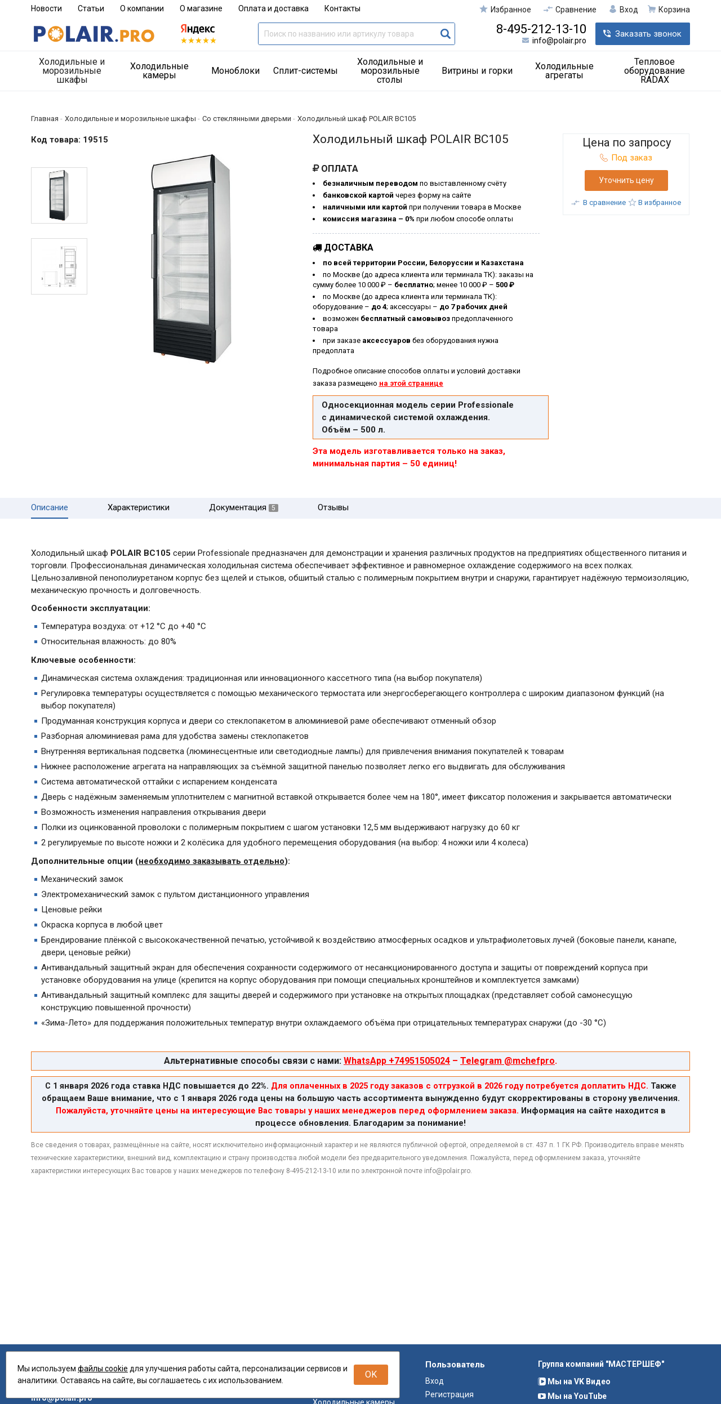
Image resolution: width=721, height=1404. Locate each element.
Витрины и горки (477, 70)
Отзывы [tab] (333, 507)
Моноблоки (235, 70)
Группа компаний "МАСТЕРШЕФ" (601, 1384)
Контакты (342, 8)
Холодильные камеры (159, 71)
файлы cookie (103, 1368)
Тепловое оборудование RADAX (654, 70)
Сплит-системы (305, 70)
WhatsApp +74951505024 (397, 1060)
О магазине (201, 8)
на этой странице (411, 383)
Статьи (91, 8)
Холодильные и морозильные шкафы (72, 70)
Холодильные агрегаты (564, 71)
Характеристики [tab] (139, 507)
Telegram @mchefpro (507, 1060)
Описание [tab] (49, 507)
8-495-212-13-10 (541, 29)
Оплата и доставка (273, 8)
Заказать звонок (648, 34)
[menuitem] (76, 71)
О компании (142, 8)
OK (371, 1374)
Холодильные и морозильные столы (390, 70)
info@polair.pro (559, 40)
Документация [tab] (243, 507)
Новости (46, 8)
